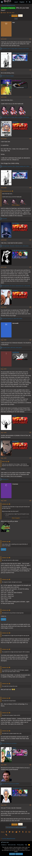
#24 (30, 138)
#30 (30, 369)
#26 (30, 240)
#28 (30, 307)
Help (26, 844)
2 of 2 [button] (20, 15)
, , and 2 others (16, 166)
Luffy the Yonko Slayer (19, 250)
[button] (1, 2)
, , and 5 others (16, 48)
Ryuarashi (15, 441)
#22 (30, 70)
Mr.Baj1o (15, 290)
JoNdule (4, 12)
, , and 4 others (12, 318)
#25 (30, 187)
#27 (30, 267)
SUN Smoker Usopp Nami (20, 53)
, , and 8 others (16, 117)
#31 (30, 432)
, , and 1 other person (16, 246)
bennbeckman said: (7, 191)
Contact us (3, 844)
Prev (14, 15)
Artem (14, 416)
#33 (30, 500)
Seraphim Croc (17, 788)
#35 (30, 805)
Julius (14, 748)
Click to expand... (16, 205)
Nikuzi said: (5, 461)
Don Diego (15, 223)
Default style (5, 842)
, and (10, 743)
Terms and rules (12, 844)
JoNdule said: (5, 504)
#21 (30, 39)
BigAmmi (15, 122)
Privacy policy (20, 844)
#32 (30, 458)
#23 (30, 97)
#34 (30, 764)
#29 (30, 340)
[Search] (29, 2)
